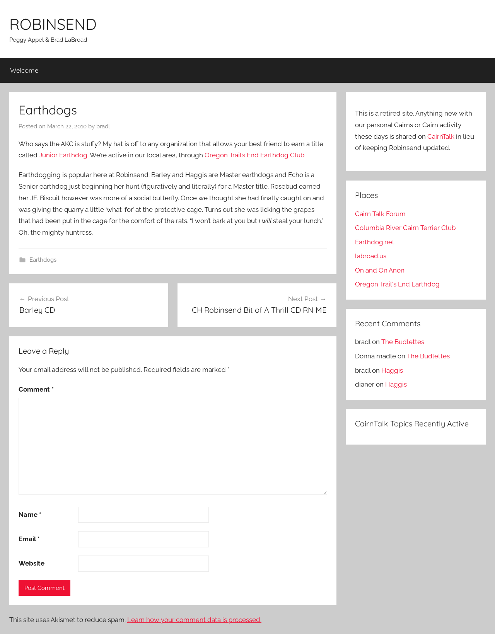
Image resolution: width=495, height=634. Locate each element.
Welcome (24, 70)
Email (29, 539)
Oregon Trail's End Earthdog (397, 284)
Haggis (392, 370)
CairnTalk (440, 136)
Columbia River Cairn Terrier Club (405, 228)
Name (30, 514)
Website (31, 563)
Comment (36, 389)
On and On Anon (380, 270)
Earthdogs (42, 259)
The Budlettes (402, 342)
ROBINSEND (53, 24)
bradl (103, 126)
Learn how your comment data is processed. (194, 620)
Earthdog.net (374, 242)
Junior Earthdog (63, 155)
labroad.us (370, 256)
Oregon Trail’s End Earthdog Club (254, 155)
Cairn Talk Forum (380, 214)
